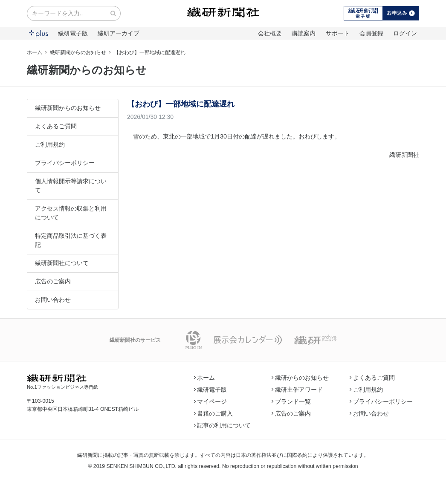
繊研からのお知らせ (300, 377)
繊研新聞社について (62, 263)
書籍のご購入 (213, 413)
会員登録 (371, 33)
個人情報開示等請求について (71, 185)
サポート (338, 33)
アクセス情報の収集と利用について (71, 213)
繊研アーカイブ (118, 33)
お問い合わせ (53, 299)
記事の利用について (222, 425)
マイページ (210, 401)
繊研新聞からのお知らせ (78, 52)
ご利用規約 (50, 144)
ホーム (34, 52)
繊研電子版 (73, 33)
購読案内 (304, 33)
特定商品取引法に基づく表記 (71, 240)
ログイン (405, 33)
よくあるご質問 (56, 126)
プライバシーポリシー (65, 162)
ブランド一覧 (291, 401)
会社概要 (270, 33)
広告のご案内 (53, 281)
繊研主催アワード (297, 389)
